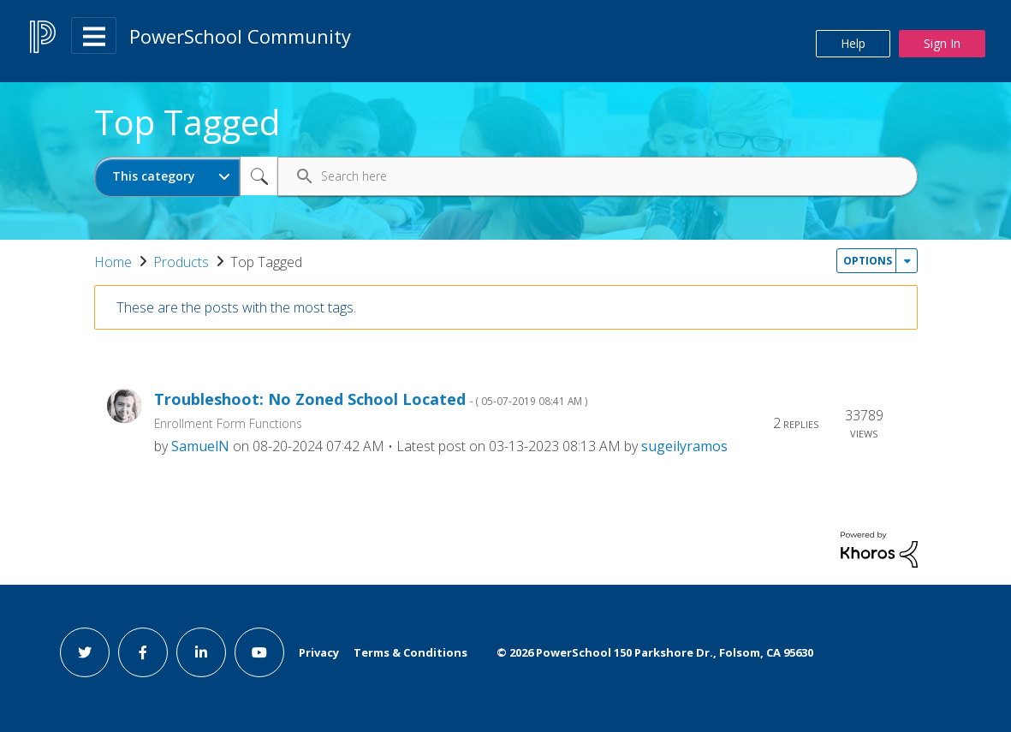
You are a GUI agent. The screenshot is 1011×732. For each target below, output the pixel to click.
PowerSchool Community (240, 36)
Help (853, 43)
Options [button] (867, 260)
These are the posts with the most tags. (236, 307)
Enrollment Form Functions (228, 423)
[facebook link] (143, 652)
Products (181, 262)
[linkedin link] (201, 652)
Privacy (319, 652)
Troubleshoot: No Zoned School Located (371, 399)
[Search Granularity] (167, 177)
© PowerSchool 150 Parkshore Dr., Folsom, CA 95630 (655, 652)
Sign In (942, 43)
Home (113, 262)
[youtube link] (259, 652)
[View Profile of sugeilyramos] (684, 446)
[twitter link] (85, 652)
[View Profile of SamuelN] (200, 446)
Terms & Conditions (410, 652)
